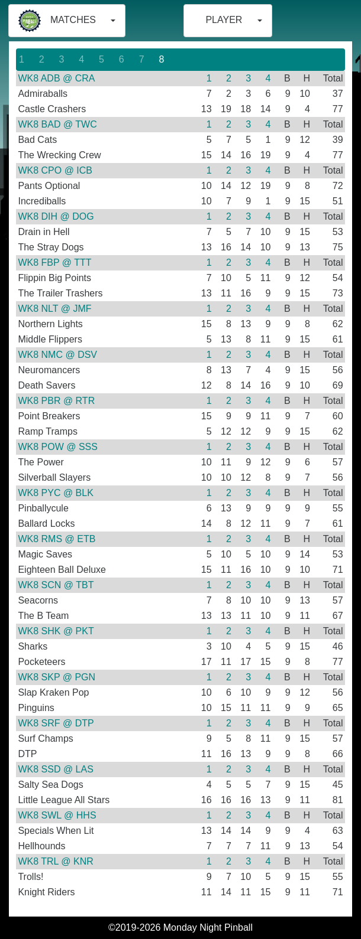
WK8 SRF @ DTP (56, 723)
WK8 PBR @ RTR (56, 401)
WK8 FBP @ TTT (54, 262)
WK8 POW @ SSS (57, 447)
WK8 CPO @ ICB (55, 170)
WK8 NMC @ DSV (57, 355)
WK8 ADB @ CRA (56, 78)
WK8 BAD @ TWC (57, 124)
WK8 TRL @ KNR (55, 861)
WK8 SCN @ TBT (56, 585)
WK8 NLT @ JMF (54, 309)
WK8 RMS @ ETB (56, 539)
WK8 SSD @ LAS (55, 769)
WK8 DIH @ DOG (56, 216)
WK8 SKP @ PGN (56, 677)
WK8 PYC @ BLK (55, 493)
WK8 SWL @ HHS (57, 815)
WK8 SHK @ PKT (56, 631)
